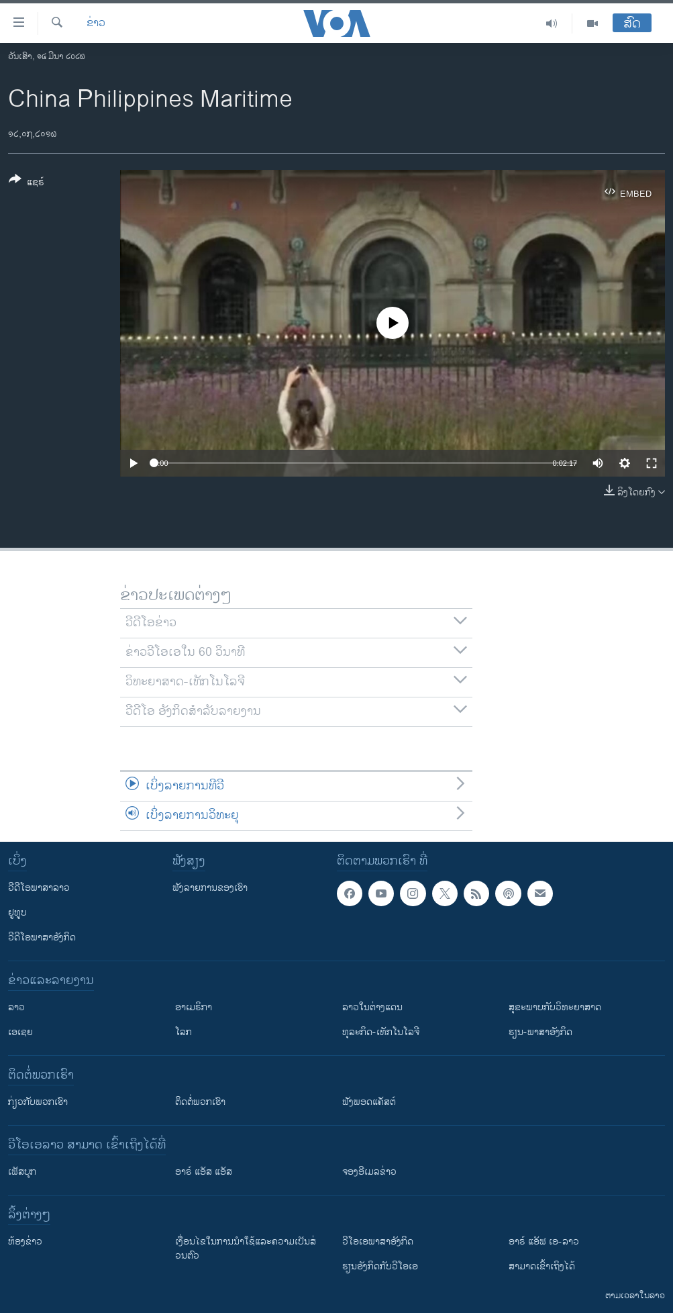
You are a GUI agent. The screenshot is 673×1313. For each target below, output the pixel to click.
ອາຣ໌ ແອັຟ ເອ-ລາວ (544, 1241)
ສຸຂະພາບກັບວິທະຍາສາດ (555, 1007)
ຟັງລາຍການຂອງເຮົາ (210, 888)
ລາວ (16, 1007)
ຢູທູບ (17, 913)
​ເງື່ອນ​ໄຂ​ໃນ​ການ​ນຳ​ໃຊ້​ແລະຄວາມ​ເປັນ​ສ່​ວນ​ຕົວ (245, 1248)
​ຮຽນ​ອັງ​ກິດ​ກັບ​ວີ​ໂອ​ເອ (380, 1266)
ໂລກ (183, 1032)
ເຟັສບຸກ (22, 1172)
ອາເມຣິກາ (193, 1007)
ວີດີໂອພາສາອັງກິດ (42, 937)
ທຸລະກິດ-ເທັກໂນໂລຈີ (380, 1032)
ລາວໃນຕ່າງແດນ (372, 1007)
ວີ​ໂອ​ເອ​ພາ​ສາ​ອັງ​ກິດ (377, 1241)
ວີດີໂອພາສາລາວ (39, 888)
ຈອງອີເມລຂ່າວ (369, 1172)
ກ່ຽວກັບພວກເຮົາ (38, 1102)
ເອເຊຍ (20, 1032)
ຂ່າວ (96, 23)
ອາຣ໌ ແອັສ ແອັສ (203, 1172)
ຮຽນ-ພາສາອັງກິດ (540, 1032)
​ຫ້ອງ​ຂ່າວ (25, 1241)
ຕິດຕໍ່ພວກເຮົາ (200, 1102)
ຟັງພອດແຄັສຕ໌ (369, 1102)
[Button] (26, 183)
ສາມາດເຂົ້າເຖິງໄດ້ (542, 1266)
